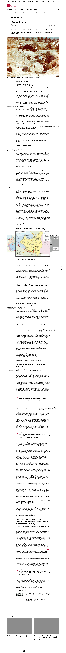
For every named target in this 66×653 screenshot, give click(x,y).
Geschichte (11, 12)
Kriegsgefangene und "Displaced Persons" (25, 85)
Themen (8, 12)
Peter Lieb (21, 24)
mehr (49, 1)
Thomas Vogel (14, 24)
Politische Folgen (20, 82)
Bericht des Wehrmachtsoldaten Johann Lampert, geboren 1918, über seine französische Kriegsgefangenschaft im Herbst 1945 (31, 522)
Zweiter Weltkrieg (29, 12)
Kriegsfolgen (44, 12)
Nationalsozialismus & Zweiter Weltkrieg (20, 12)
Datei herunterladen (45, 303)
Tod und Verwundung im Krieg (22, 81)
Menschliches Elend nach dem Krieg (23, 84)
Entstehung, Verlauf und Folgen (37, 12)
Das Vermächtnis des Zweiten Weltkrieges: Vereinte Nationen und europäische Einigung (33, 87)
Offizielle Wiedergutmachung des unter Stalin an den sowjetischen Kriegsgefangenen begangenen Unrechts (32, 480)
